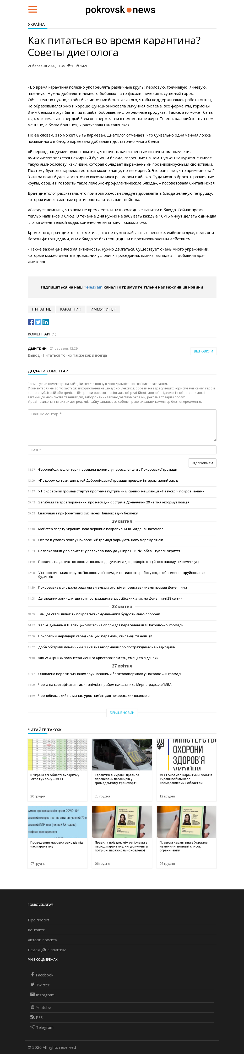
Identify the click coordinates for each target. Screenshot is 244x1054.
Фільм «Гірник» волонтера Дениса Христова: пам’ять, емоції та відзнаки (98, 658)
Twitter (40, 984)
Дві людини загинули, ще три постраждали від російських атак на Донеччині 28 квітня (110, 598)
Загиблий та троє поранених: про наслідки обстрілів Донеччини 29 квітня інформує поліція (113, 502)
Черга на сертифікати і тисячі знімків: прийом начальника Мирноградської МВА (104, 685)
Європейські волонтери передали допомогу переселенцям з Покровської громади (107, 469)
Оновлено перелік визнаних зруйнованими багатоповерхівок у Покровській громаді (109, 674)
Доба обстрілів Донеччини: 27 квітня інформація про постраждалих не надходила (106, 647)
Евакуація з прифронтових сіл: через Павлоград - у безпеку (88, 513)
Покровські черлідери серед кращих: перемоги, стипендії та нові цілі (95, 636)
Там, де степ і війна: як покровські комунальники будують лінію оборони (99, 614)
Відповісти (203, 351)
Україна (36, 24)
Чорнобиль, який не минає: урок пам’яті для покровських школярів (94, 696)
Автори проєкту (42, 939)
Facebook (41, 974)
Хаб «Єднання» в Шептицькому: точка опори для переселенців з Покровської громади (110, 625)
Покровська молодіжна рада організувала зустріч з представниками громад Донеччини (112, 587)
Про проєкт (38, 919)
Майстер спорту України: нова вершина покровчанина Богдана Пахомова (101, 529)
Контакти (36, 929)
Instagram (42, 994)
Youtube (40, 1007)
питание (41, 309)
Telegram (93, 287)
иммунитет (103, 309)
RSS (36, 1017)
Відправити (202, 462)
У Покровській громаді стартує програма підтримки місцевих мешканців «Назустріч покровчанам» (121, 491)
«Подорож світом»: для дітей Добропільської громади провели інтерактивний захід (108, 480)
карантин (71, 309)
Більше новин (122, 712)
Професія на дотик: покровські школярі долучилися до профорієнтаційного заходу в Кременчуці (118, 562)
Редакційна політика (47, 949)
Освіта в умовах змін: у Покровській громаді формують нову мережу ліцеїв (100, 540)
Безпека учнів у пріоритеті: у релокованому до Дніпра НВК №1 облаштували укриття (109, 551)
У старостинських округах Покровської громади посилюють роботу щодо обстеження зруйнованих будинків (121, 575)
